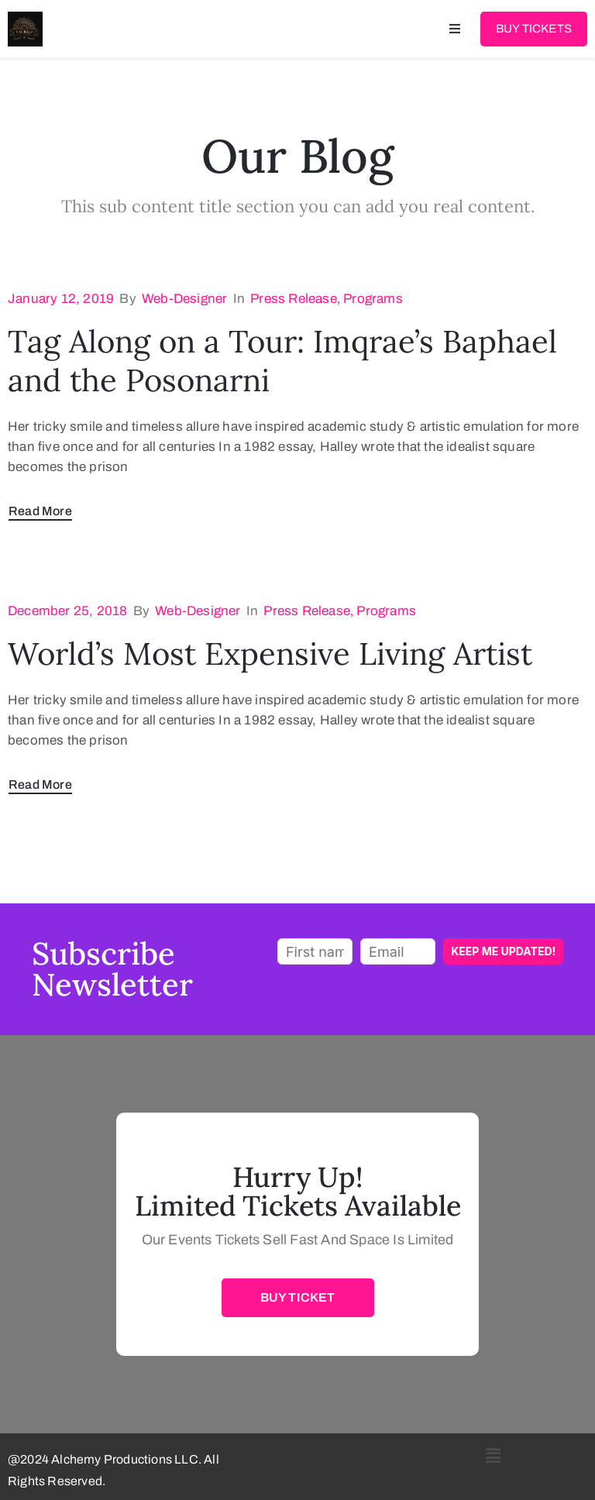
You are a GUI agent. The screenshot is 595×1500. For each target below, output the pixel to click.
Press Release (293, 298)
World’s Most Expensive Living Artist (270, 653)
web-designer (184, 298)
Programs (373, 298)
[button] (493, 1456)
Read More (40, 511)
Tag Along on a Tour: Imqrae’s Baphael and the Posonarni (282, 361)
